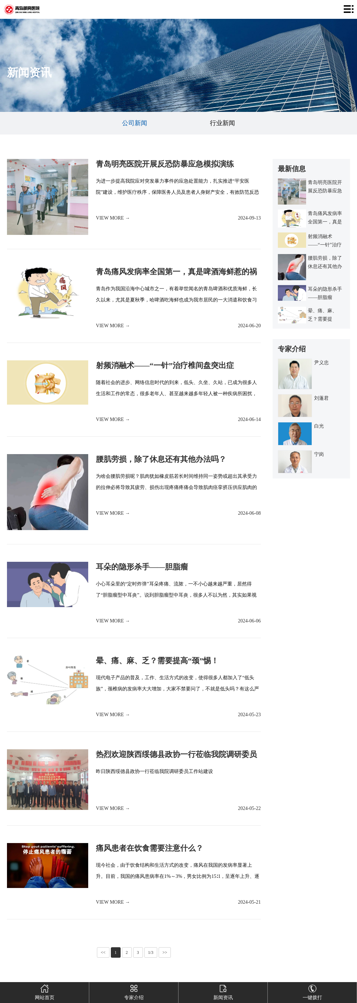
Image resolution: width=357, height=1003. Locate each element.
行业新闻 (222, 123)
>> (164, 952)
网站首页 (44, 991)
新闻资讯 (223, 991)
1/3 (150, 952)
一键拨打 (312, 991)
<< (103, 952)
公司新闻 (134, 123)
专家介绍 (134, 991)
